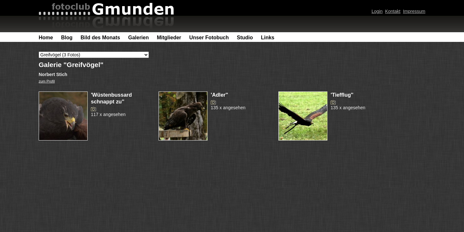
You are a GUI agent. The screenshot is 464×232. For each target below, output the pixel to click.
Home (46, 37)
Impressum (414, 11)
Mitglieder (169, 37)
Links (268, 37)
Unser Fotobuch (209, 37)
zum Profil (47, 81)
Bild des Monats (100, 37)
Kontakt (393, 11)
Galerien (138, 37)
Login (377, 11)
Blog (66, 37)
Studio (245, 37)
